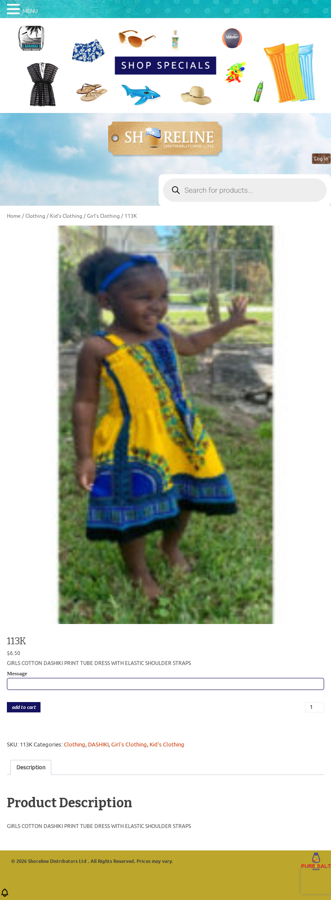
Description (30, 767)
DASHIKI (98, 744)
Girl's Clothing (103, 216)
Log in (321, 158)
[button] (4, 895)
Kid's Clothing (66, 216)
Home (14, 216)
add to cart (24, 707)
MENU (30, 11)
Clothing (35, 216)
